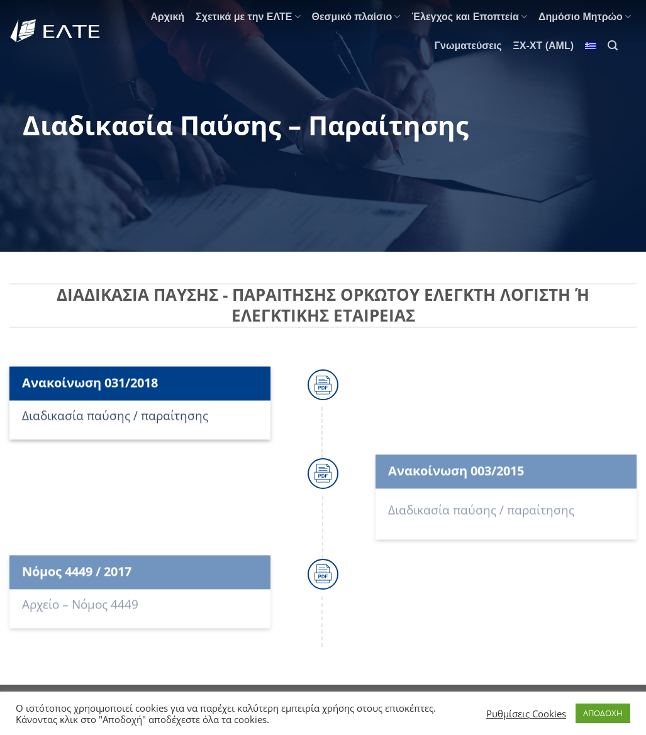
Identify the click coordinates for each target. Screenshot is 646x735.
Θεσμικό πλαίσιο (356, 17)
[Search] (613, 45)
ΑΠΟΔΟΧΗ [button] (603, 713)
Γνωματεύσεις (467, 45)
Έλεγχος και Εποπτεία (469, 17)
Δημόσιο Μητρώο (584, 17)
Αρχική (167, 16)
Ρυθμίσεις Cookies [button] (526, 713)
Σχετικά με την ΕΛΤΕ (248, 17)
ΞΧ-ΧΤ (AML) (543, 45)
